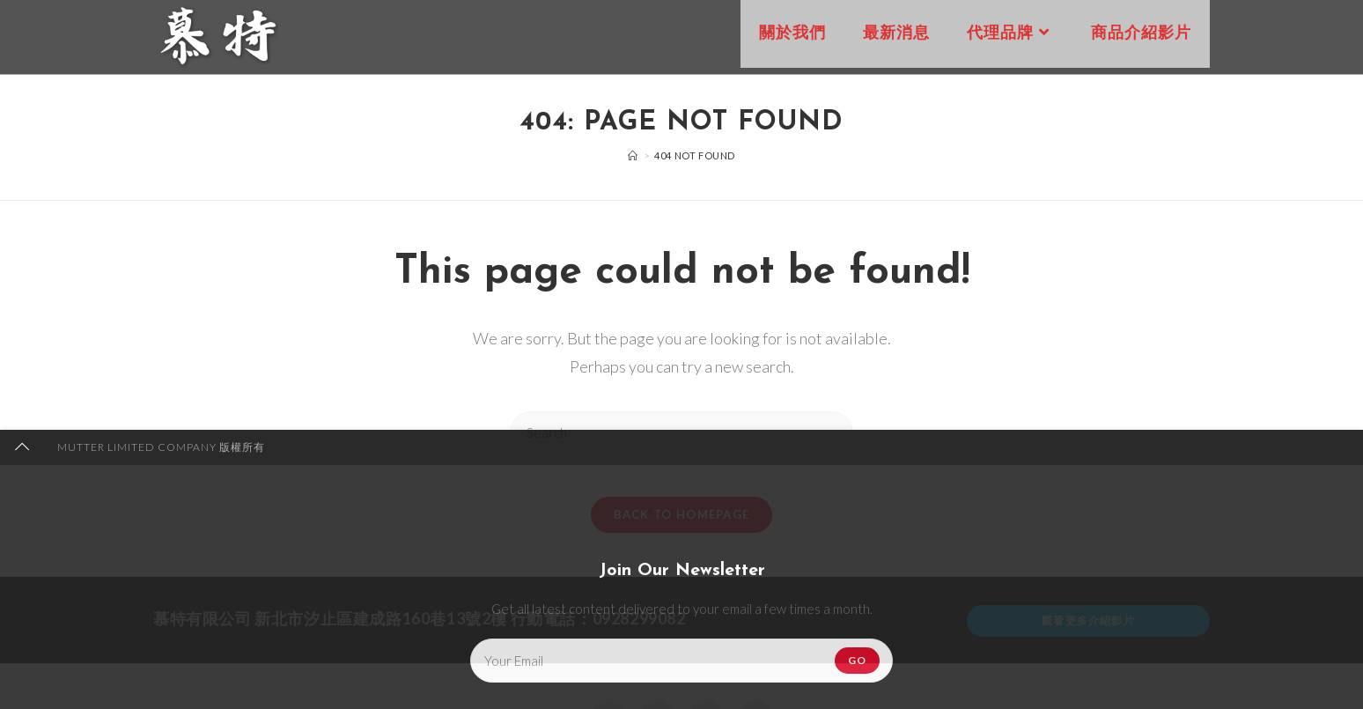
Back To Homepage (682, 525)
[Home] (633, 155)
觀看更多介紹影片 (1088, 631)
